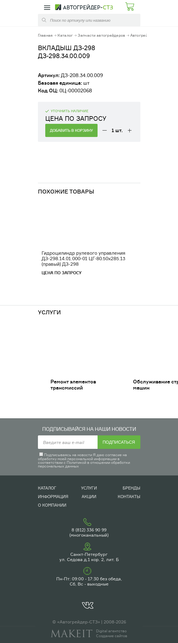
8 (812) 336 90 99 (89, 529)
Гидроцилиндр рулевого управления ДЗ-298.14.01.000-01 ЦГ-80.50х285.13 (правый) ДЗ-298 (83, 258)
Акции (89, 496)
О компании (52, 505)
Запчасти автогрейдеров (101, 35)
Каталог (65, 35)
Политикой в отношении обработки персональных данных (84, 464)
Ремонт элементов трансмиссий (73, 385)
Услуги (89, 488)
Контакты (129, 496)
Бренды (131, 488)
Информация (53, 496)
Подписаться (119, 442)
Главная (45, 35)
